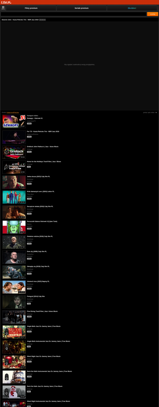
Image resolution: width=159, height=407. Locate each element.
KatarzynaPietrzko (13, 112)
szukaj (152, 14)
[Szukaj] (73, 14)
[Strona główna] (6, 2)
